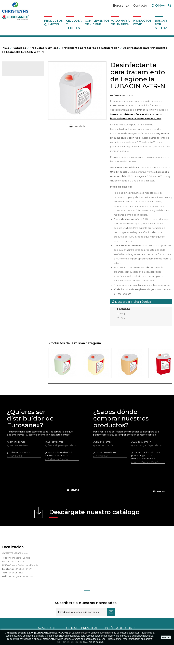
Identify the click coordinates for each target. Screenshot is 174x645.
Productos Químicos (53, 22)
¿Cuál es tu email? (54, 441)
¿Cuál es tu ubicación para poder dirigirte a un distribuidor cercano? (145, 455)
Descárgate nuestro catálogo (94, 513)
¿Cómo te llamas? (16, 441)
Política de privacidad (80, 628)
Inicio (7, 47)
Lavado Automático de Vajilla (20, 164)
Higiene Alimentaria (19, 115)
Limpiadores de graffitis (21, 187)
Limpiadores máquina (20, 198)
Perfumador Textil (18, 156)
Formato (124, 308)
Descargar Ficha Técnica (131, 301)
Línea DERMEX (16, 203)
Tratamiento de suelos (20, 229)
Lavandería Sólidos (18, 146)
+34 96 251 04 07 (23, 569)
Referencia (117, 95)
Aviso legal (47, 628)
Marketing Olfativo (18, 83)
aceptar (166, 637)
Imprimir (80, 126)
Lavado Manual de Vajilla (21, 172)
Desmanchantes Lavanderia (23, 135)
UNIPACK (13, 245)
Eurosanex (121, 5)
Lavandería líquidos (19, 141)
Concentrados (16, 99)
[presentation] (43, 478)
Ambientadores (17, 88)
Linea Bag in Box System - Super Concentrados (22, 180)
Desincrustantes (17, 109)
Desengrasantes (17, 104)
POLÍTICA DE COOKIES (69, 642)
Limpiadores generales (21, 193)
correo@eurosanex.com (21, 576)
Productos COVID (142, 22)
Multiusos (13, 219)
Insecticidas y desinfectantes (15, 128)
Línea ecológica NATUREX (22, 208)
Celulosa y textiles (74, 24)
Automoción (15, 94)
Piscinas (12, 224)
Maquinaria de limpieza (120, 22)
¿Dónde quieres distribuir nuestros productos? (59, 454)
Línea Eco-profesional (20, 214)
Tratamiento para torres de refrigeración (22, 237)
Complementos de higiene (97, 22)
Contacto (140, 5)
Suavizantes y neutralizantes (23, 151)
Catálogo (17, 71)
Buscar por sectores (162, 24)
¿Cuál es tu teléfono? (18, 452)
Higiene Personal (17, 120)
